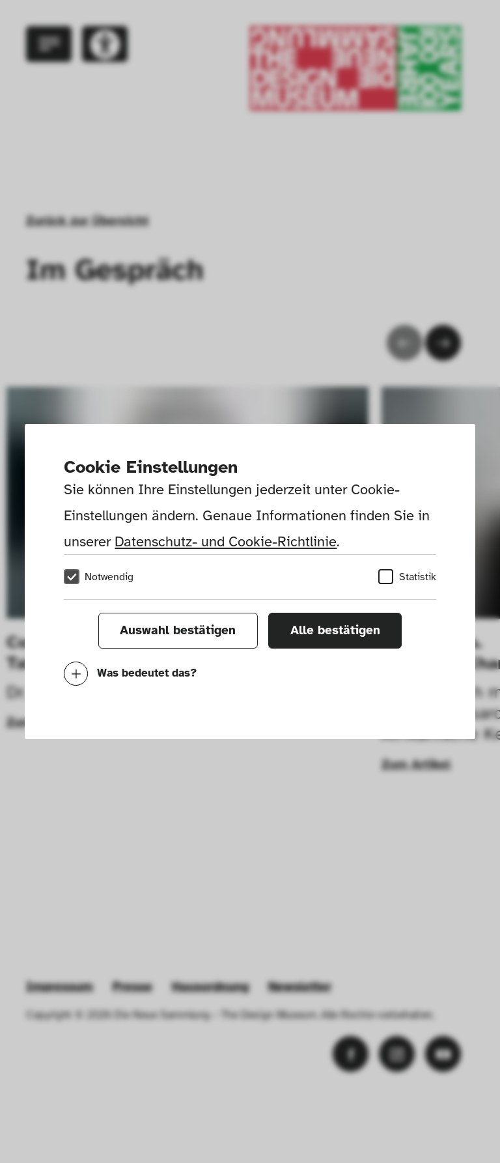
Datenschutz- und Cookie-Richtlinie (226, 541)
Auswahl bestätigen (178, 630)
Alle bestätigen (335, 630)
